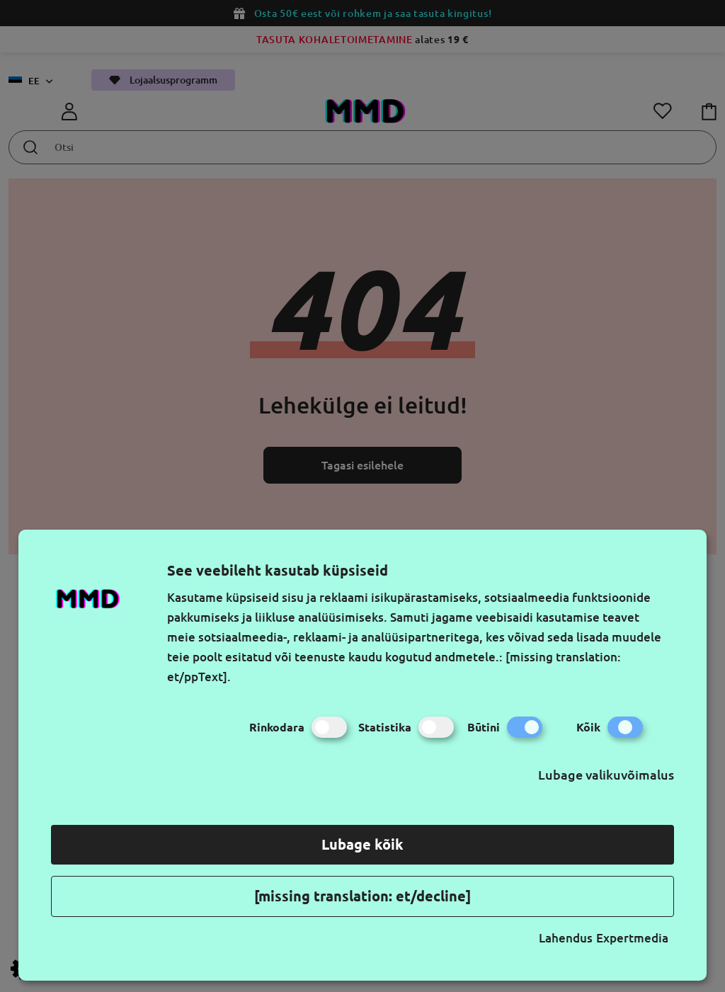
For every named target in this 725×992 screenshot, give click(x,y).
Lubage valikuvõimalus (606, 775)
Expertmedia (632, 938)
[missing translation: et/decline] (362, 896)
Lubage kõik (362, 844)
